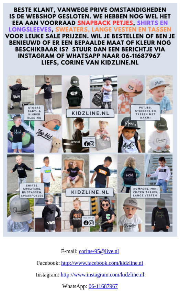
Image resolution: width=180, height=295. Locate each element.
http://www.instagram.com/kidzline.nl (102, 275)
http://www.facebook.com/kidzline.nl (102, 263)
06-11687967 (103, 286)
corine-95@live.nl (99, 251)
